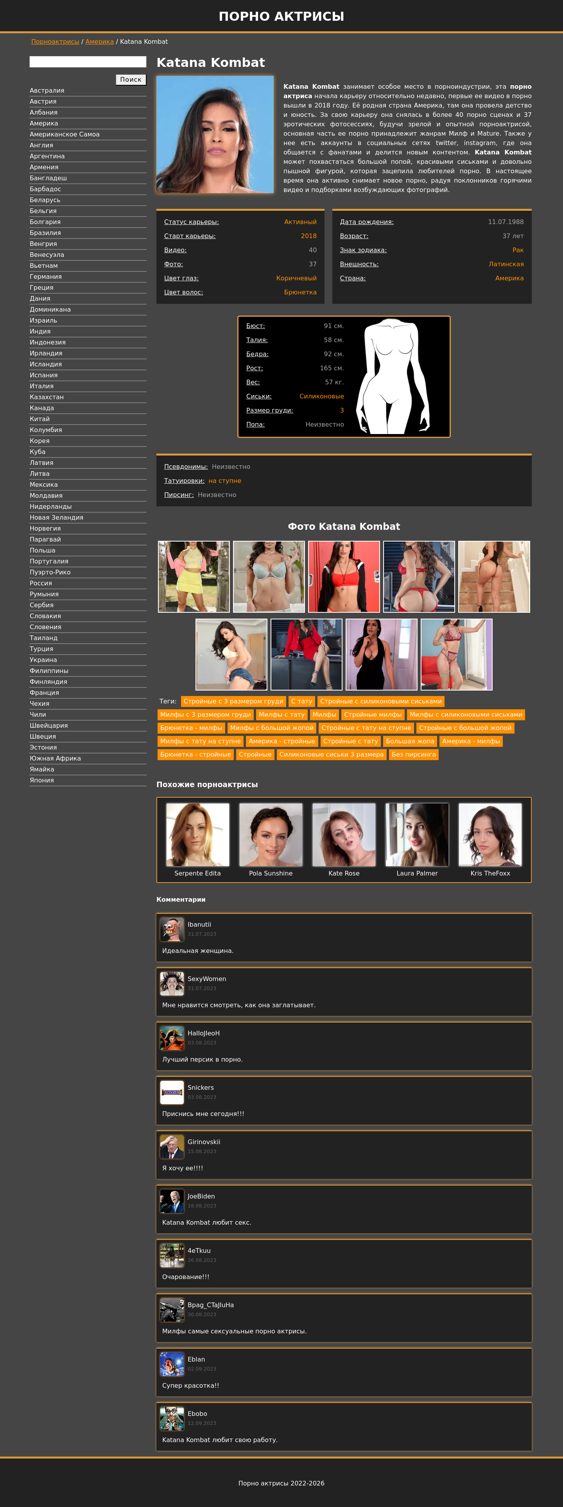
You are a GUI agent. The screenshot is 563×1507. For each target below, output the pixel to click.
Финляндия (48, 681)
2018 (309, 236)
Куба (38, 452)
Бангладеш (48, 178)
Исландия (46, 364)
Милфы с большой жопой (272, 728)
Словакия (45, 616)
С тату (301, 701)
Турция (41, 649)
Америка (100, 41)
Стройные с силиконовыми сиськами (381, 701)
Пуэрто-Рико (50, 572)
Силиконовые (321, 396)
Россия (41, 583)
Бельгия (43, 211)
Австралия (47, 90)
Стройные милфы (373, 714)
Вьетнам (44, 265)
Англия (41, 145)
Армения (44, 167)
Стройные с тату (350, 741)
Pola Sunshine (271, 873)
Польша (43, 550)
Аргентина (47, 156)
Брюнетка (300, 292)
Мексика (44, 484)
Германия (46, 276)
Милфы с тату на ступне (200, 741)
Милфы (325, 714)
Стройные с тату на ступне (366, 728)
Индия (40, 331)
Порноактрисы (55, 41)
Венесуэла (47, 254)
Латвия (42, 462)
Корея (40, 441)
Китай (40, 419)
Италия (42, 386)
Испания (44, 375)
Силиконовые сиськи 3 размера (332, 754)
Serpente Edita (197, 873)
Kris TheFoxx (491, 873)
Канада (42, 408)
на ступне (225, 480)
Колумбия (46, 430)
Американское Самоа (65, 134)
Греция (42, 287)
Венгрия (43, 244)
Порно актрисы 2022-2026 (281, 1483)
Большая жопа (410, 741)
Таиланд (44, 638)
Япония (42, 780)
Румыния (44, 594)
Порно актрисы (281, 16)
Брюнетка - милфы (191, 728)
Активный (300, 222)
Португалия (49, 561)
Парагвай (45, 539)
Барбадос (45, 189)
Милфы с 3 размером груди (205, 714)
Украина (43, 660)
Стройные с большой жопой (465, 728)
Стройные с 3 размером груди (233, 701)
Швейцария (49, 725)
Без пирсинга (414, 754)
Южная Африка (55, 758)
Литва (40, 473)
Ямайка (42, 769)
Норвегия (45, 528)
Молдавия (46, 495)
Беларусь (45, 200)
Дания (40, 298)
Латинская (506, 264)
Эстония (43, 747)
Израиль (43, 320)
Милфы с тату (282, 714)
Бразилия (45, 233)
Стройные (255, 754)
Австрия (43, 101)
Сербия (42, 605)
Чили (38, 714)
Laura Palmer (417, 873)
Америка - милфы (471, 741)
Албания (43, 112)
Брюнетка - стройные (195, 754)
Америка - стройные (282, 741)
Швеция (43, 736)
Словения (45, 627)
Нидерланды (51, 506)
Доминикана (50, 309)
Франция (44, 692)
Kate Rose (344, 873)
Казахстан (47, 397)
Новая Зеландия (56, 517)
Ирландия (46, 353)
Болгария (45, 222)
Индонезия (48, 342)
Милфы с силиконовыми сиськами (466, 714)
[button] (193, 578)
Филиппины (49, 671)
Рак (518, 250)
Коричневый (296, 278)
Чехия (39, 703)
